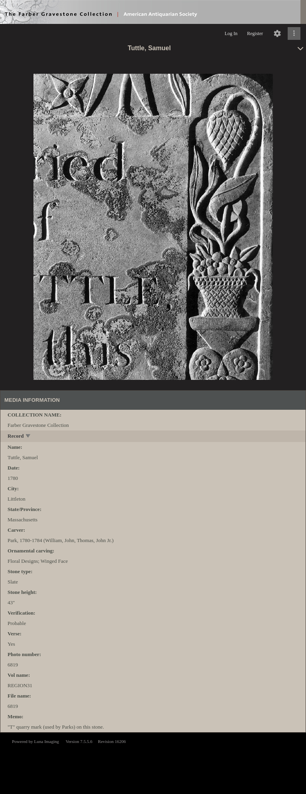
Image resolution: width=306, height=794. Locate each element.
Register (255, 33)
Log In (231, 33)
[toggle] (28, 437)
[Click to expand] (294, 33)
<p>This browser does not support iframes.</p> (153, 762)
